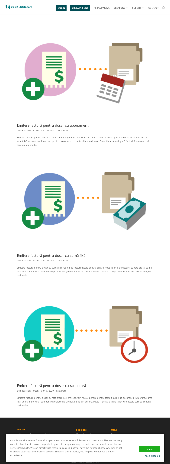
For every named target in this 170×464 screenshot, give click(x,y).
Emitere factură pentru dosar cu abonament (53, 125)
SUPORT (136, 8)
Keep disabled (152, 455)
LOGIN (61, 7)
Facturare (63, 130)
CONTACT (153, 8)
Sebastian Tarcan (29, 130)
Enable (150, 449)
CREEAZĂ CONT (80, 7)
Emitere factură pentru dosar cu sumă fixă (51, 255)
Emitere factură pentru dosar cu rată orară (51, 385)
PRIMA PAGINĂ (101, 8)
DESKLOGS (119, 8)
